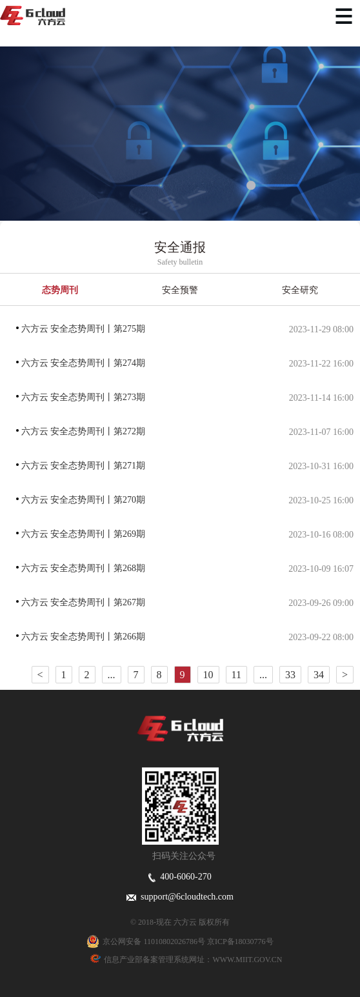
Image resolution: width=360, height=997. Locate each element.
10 (208, 674)
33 (290, 674)
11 (236, 674)
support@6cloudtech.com (180, 896)
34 (319, 674)
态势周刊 (60, 290)
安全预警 (180, 290)
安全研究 (300, 290)
